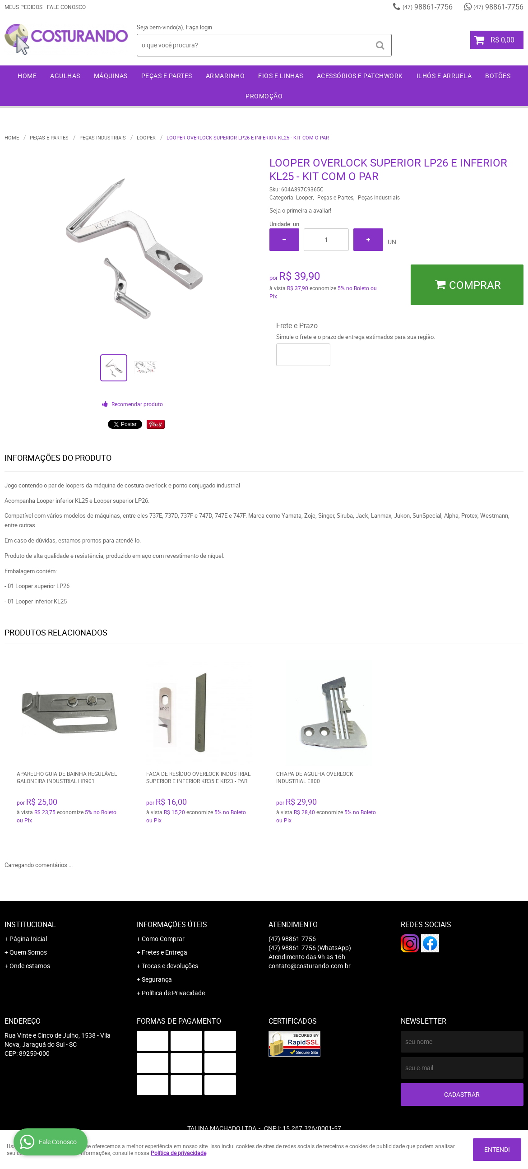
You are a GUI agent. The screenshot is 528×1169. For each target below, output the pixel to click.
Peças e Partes (166, 75)
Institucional (30, 924)
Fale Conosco (66, 6)
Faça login (199, 27)
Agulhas (65, 75)
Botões (497, 75)
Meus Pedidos (23, 6)
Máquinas (111, 75)
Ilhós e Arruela (444, 75)
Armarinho (225, 75)
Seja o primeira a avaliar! (300, 210)
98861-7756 (428, 7)
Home (27, 75)
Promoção (264, 96)
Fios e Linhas (280, 75)
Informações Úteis (172, 924)
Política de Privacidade (173, 992)
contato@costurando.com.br (310, 965)
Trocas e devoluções (170, 965)
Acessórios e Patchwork (360, 75)
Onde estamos (29, 965)
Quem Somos (28, 952)
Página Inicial (28, 938)
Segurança (157, 979)
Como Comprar (163, 938)
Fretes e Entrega (164, 952)
